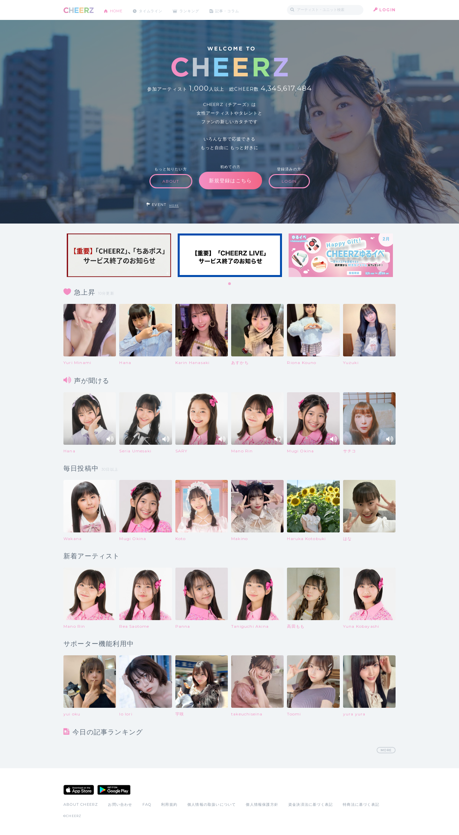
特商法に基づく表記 (361, 804)
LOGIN (387, 9)
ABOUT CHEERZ (80, 804)
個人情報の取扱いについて (211, 804)
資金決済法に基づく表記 (310, 804)
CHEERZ (78, 10)
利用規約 (169, 804)
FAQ (146, 804)
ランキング (197, 9)
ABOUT (170, 181)
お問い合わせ (120, 804)
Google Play (114, 790)
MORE (174, 205)
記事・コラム (237, 9)
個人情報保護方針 (262, 804)
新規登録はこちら (230, 180)
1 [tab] (229, 284)
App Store (78, 790)
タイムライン (154, 9)
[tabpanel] (119, 255)
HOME (117, 9)
